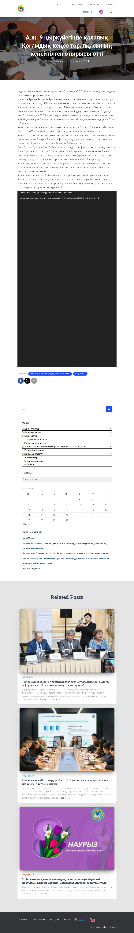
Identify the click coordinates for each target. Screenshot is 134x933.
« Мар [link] (24, 524)
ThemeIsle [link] (112, 927)
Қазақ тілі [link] (94, 5)
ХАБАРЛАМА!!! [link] (29, 538)
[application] (67, 279)
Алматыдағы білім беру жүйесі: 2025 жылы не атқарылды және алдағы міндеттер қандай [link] (65, 553)
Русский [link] (109, 5)
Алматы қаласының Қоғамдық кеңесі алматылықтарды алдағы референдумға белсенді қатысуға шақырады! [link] (65, 683)
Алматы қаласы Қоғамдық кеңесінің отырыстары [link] (50, 373)
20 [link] (29, 515)
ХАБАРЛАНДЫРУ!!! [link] (31, 568)
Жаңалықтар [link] (77, 5)
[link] (20, 8)
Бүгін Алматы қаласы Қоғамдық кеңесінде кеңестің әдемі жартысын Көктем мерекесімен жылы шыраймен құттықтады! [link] (65, 881)
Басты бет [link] (60, 5)
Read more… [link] (56, 699)
